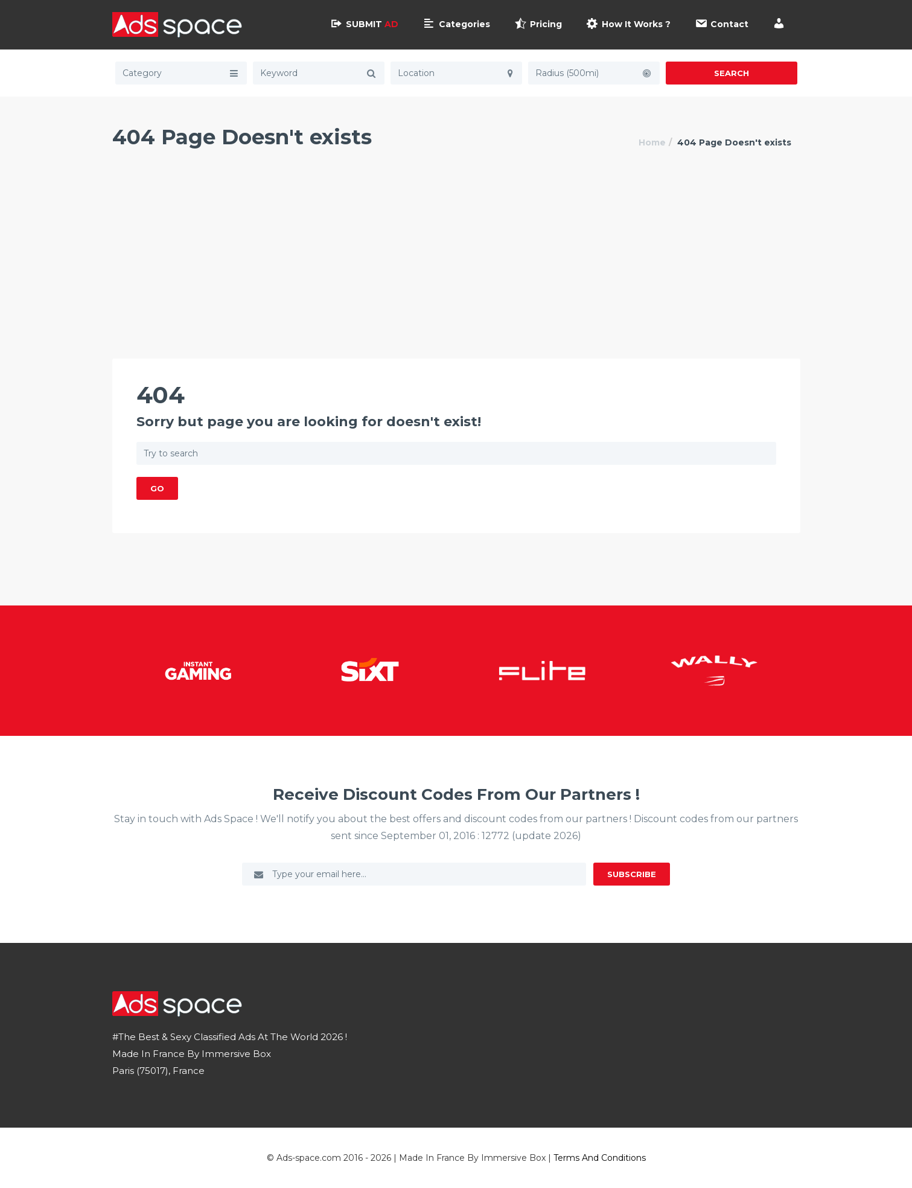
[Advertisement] (456, 268)
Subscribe (631, 874)
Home (652, 142)
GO (157, 488)
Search (731, 73)
